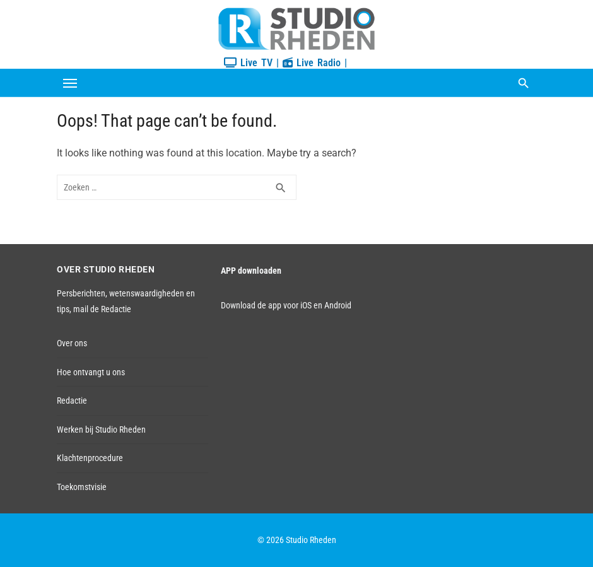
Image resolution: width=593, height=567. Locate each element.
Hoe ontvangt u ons (91, 372)
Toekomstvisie (82, 487)
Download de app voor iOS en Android (286, 305)
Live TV (248, 63)
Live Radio (312, 63)
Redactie (72, 400)
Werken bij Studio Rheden (101, 429)
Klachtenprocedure (90, 458)
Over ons (72, 343)
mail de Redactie (102, 309)
